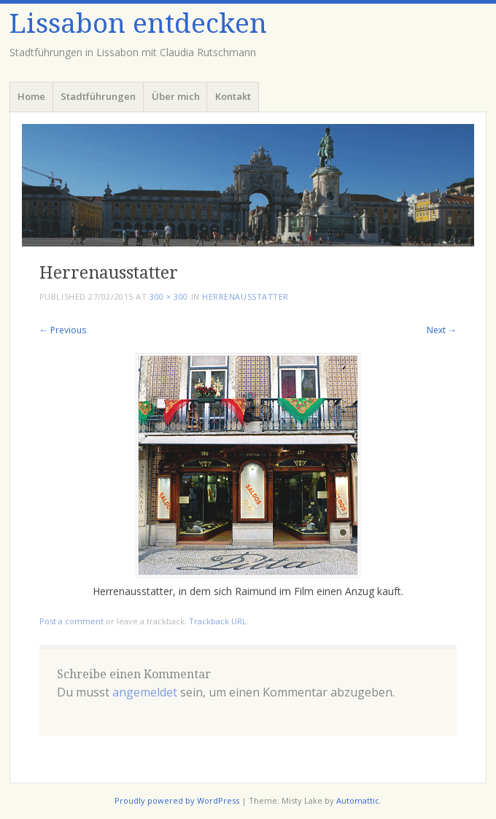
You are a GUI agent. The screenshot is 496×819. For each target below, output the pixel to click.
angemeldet (144, 692)
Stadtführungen (98, 96)
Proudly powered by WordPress (177, 800)
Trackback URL (218, 621)
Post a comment (71, 621)
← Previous (62, 330)
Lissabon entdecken (138, 23)
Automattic (357, 800)
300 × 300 (169, 296)
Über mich (176, 96)
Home (31, 96)
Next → (442, 330)
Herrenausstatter (245, 296)
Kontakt (233, 96)
